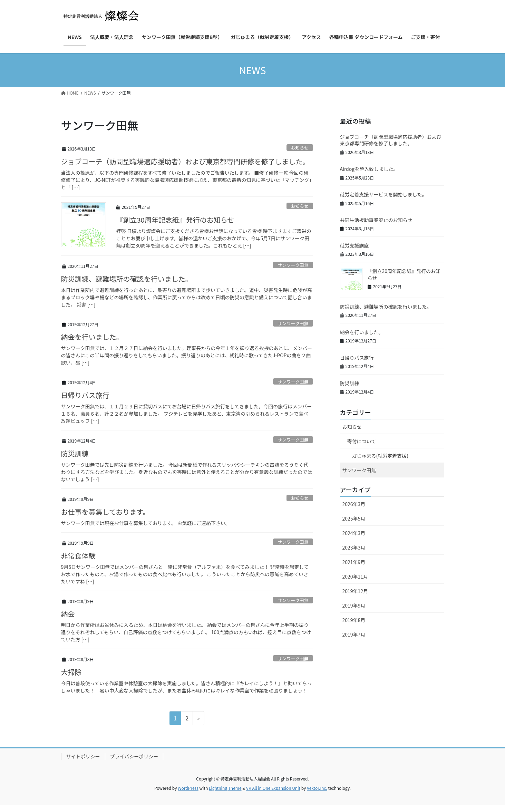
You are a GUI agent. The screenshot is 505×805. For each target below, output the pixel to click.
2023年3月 (354, 547)
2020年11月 (355, 576)
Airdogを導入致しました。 (369, 168)
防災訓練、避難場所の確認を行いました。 (126, 279)
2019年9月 (354, 605)
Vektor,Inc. (317, 788)
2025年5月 (354, 518)
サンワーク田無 (293, 265)
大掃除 (71, 672)
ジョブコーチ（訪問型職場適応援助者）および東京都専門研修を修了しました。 (185, 161)
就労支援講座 (354, 245)
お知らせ (300, 147)
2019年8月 (354, 620)
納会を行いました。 (92, 337)
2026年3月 (354, 504)
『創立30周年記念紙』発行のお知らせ (175, 220)
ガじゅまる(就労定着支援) (380, 455)
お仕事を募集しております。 (105, 512)
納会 (68, 614)
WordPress (188, 788)
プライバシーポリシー (134, 756)
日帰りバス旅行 (85, 395)
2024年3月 (354, 533)
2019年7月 (354, 634)
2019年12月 (355, 591)
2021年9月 (354, 562)
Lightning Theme (225, 788)
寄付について (361, 441)
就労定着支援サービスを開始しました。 (383, 194)
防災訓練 (75, 453)
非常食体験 (78, 556)
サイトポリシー (83, 756)
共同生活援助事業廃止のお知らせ (376, 219)
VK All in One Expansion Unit (273, 788)
